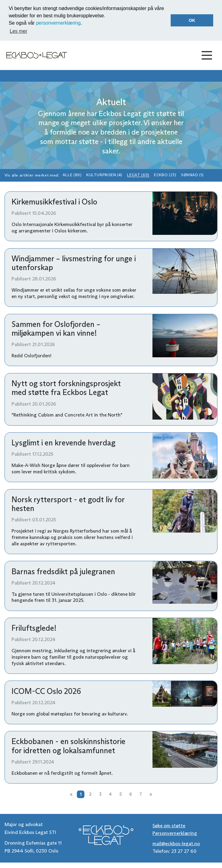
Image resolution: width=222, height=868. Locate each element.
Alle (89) (72, 175)
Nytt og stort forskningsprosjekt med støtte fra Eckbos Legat (66, 388)
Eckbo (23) (165, 175)
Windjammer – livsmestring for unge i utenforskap (74, 263)
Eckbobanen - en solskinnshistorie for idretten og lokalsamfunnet (68, 745)
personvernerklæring (58, 23)
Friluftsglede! (34, 628)
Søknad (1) (192, 175)
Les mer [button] (18, 31)
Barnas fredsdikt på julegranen (63, 571)
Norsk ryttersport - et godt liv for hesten (68, 504)
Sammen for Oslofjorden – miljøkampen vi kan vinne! (56, 328)
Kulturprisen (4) (104, 175)
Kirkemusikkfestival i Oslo (54, 202)
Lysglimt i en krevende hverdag (63, 443)
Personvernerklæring (174, 833)
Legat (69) (138, 175)
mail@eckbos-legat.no (176, 843)
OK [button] (192, 20)
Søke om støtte (168, 826)
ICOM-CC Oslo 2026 (46, 691)
